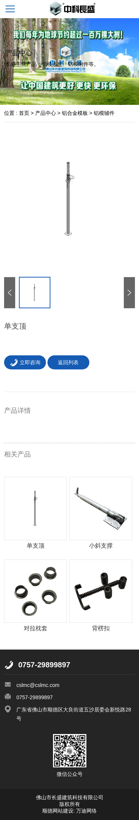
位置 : (10, 113)
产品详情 (17, 410)
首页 (24, 113)
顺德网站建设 (57, 811)
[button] (129, 292)
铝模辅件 (104, 113)
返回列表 (68, 362)
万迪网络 (86, 811)
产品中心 (45, 113)
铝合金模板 (75, 113)
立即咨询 (25, 362)
